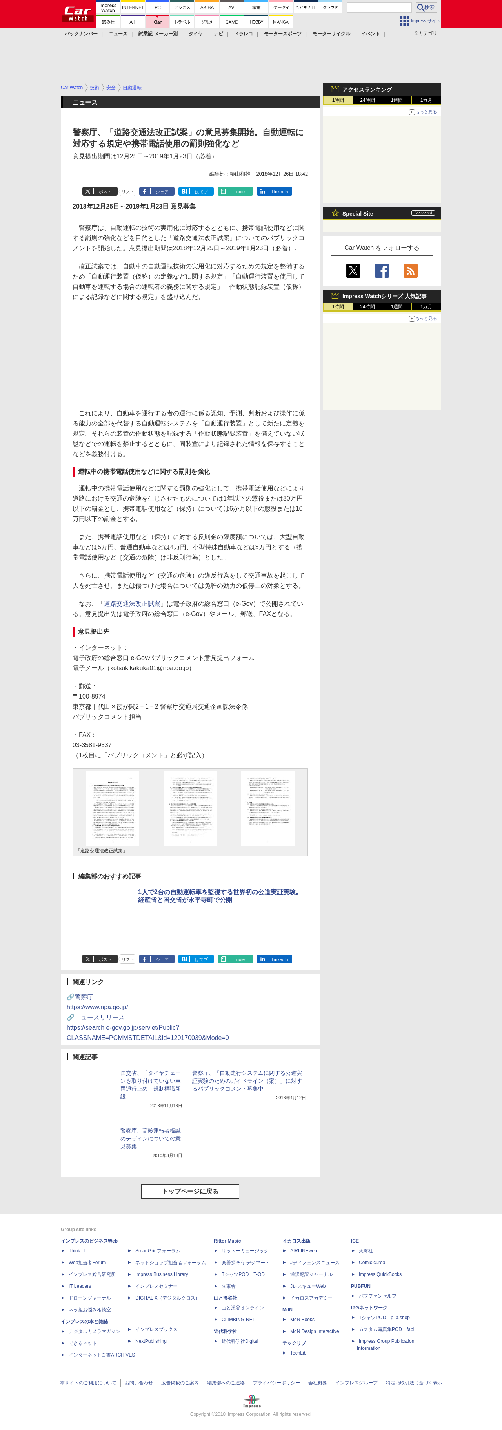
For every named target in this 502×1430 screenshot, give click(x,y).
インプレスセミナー (156, 1286)
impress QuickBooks (380, 1274)
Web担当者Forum (87, 1262)
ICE (355, 1241)
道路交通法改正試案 (132, 603)
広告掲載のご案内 (180, 1383)
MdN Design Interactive (314, 1331)
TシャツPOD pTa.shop (384, 1317)
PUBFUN (361, 1286)
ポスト (105, 191)
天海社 (366, 1251)
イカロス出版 (296, 1241)
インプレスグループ (356, 1383)
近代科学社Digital (240, 1341)
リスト (128, 191)
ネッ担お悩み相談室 (90, 1310)
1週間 (397, 100)
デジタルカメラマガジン (94, 1331)
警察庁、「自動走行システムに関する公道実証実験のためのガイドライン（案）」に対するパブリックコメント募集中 (247, 1081)
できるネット (83, 1343)
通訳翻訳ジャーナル (311, 1274)
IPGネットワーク (369, 1308)
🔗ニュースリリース (148, 1027)
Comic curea (372, 1262)
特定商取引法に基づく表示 (414, 1383)
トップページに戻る (190, 1191)
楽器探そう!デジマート (246, 1262)
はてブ (201, 191)
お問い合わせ (139, 1383)
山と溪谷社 (225, 1298)
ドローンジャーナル (90, 1298)
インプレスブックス (156, 1329)
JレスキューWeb (308, 1286)
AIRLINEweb (303, 1251)
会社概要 (317, 1383)
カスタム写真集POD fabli (387, 1329)
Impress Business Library (161, 1274)
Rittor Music (227, 1241)
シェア (162, 191)
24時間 (367, 100)
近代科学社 (225, 1331)
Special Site (357, 214)
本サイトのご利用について (88, 1383)
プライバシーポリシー (276, 1383)
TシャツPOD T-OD (243, 1274)
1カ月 (426, 100)
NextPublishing (151, 1341)
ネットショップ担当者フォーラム (170, 1262)
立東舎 (229, 1286)
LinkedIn (280, 191)
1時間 (338, 100)
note (240, 191)
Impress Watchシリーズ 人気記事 (384, 296)
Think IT (77, 1251)
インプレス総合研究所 (92, 1274)
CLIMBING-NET (238, 1319)
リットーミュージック (245, 1251)
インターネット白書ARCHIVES (102, 1355)
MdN (287, 1310)
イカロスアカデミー (311, 1298)
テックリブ (294, 1343)
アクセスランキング (367, 89)
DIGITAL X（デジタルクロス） (167, 1298)
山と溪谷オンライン (243, 1308)
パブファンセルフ (378, 1296)
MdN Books (302, 1319)
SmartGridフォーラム (157, 1251)
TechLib (298, 1353)
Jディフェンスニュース (315, 1262)
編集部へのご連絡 (226, 1383)
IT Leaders (80, 1286)
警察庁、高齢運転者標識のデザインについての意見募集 (150, 1139)
